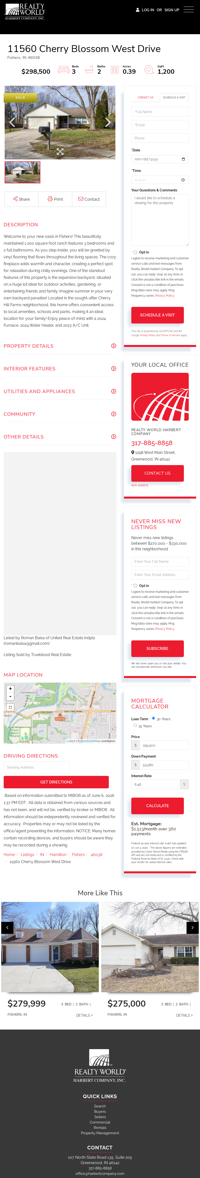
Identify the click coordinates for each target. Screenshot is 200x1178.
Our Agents (139, 485)
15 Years (143, 726)
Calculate (157, 805)
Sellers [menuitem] (100, 1116)
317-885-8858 (152, 443)
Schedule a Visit (174, 97)
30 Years (161, 719)
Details (83, 1014)
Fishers (78, 840)
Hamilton (58, 840)
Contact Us (145, 97)
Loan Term (139, 719)
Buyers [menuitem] (100, 1110)
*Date (135, 150)
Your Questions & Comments (154, 190)
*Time (136, 171)
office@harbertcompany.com (100, 1172)
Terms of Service (170, 335)
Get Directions (93, 767)
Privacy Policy (164, 295)
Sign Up (172, 10)
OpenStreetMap (90, 741)
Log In (148, 10)
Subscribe (157, 648)
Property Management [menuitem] (100, 1132)
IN (42, 840)
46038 (96, 840)
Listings (27, 840)
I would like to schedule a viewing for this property (160, 220)
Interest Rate (141, 776)
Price (135, 737)
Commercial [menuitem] (100, 1121)
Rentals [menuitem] (100, 1127)
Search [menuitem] (100, 1105)
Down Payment (143, 756)
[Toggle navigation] (188, 8)
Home (9, 840)
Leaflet (71, 741)
